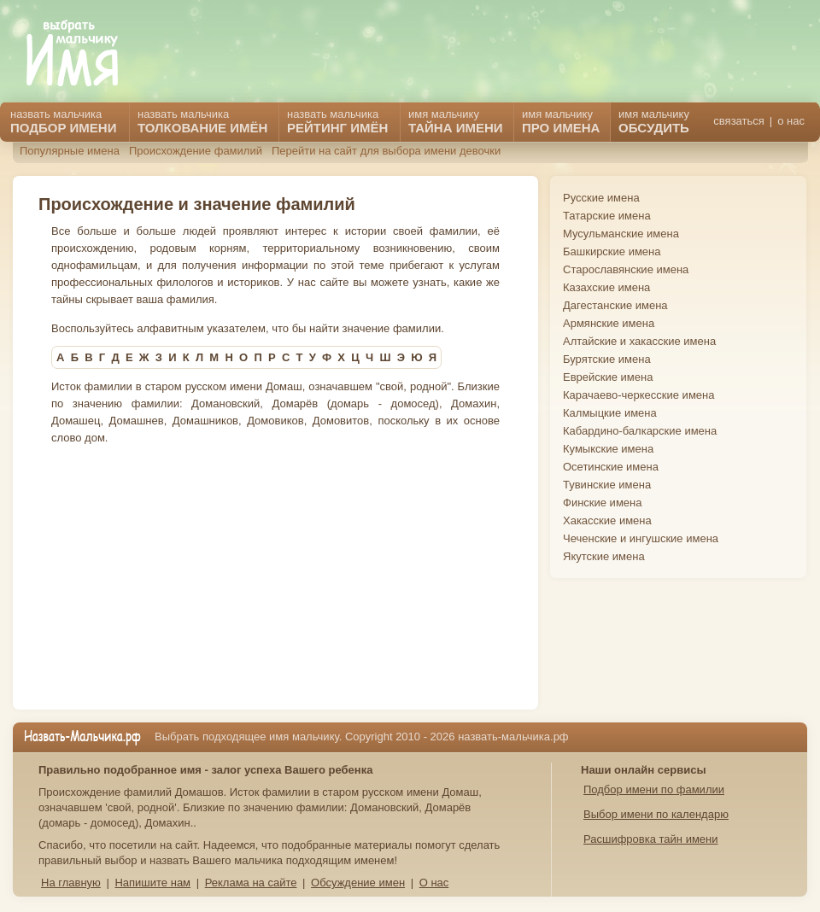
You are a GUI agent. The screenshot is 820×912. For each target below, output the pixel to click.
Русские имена (601, 197)
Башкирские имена (612, 251)
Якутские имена (604, 556)
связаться (738, 120)
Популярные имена (70, 150)
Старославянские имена (625, 269)
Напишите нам (152, 882)
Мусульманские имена (621, 233)
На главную (71, 882)
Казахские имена (606, 287)
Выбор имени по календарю (656, 814)
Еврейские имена (608, 377)
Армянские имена (608, 323)
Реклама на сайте (251, 882)
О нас (434, 882)
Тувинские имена (607, 484)
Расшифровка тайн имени (650, 839)
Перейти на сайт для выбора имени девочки (386, 150)
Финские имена (602, 502)
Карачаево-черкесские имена (638, 395)
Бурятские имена (607, 359)
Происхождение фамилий (195, 150)
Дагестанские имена (615, 305)
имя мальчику (653, 121)
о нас (791, 120)
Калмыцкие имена (610, 412)
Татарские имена (607, 215)
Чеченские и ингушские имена (640, 538)
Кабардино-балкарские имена (640, 430)
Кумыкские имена (608, 448)
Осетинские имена (611, 466)
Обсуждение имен (358, 882)
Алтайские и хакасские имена (639, 341)
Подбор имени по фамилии (653, 789)
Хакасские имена (607, 520)
